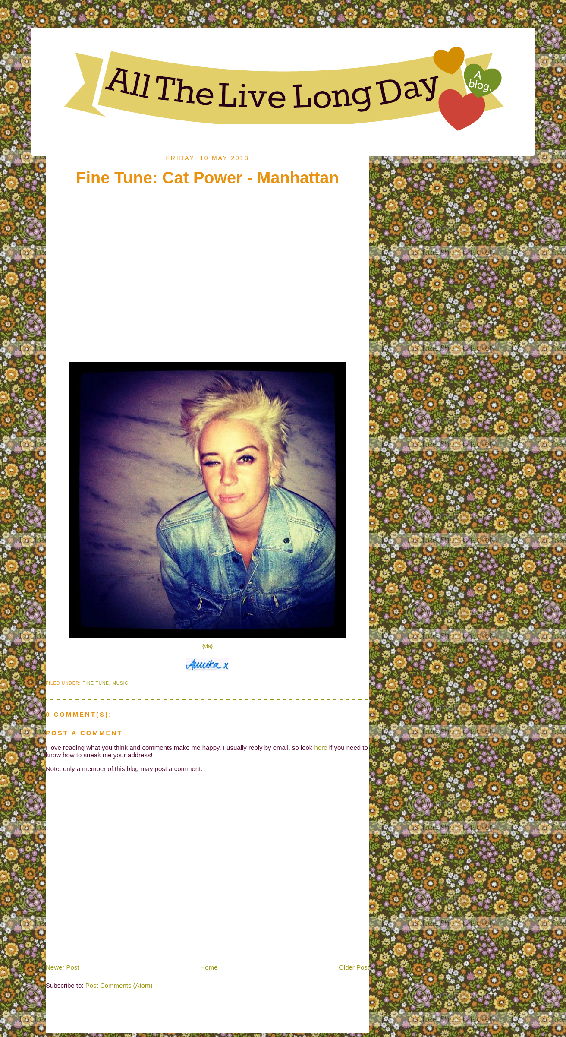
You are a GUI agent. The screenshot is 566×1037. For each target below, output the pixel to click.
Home (208, 967)
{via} (207, 646)
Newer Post (62, 967)
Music (120, 683)
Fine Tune (95, 683)
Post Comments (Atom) (119, 985)
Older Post (354, 967)
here (320, 747)
